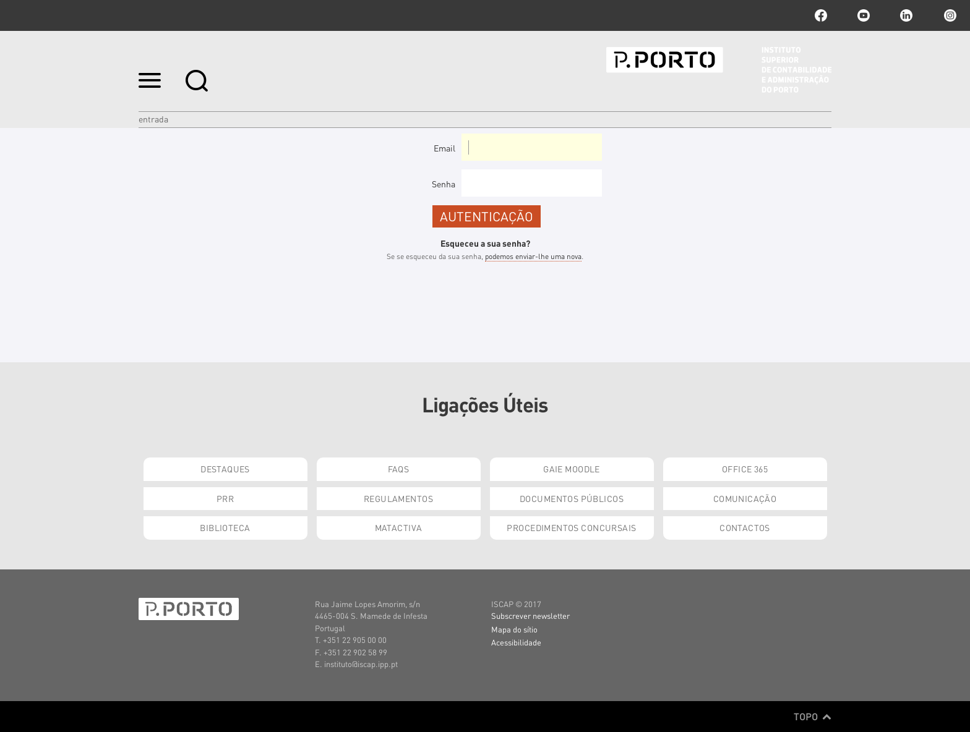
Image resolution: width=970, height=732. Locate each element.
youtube (863, 15)
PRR (225, 498)
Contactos (744, 527)
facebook (821, 15)
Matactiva (399, 527)
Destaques (225, 468)
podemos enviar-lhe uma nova (533, 256)
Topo (812, 716)
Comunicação (745, 498)
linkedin (906, 15)
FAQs (399, 468)
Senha (443, 183)
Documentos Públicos (572, 498)
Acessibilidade (516, 642)
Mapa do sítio (514, 629)
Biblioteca (225, 527)
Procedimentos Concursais (571, 527)
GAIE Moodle (571, 468)
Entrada (153, 118)
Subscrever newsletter (530, 615)
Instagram (949, 15)
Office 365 (745, 468)
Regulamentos (398, 498)
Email (444, 147)
